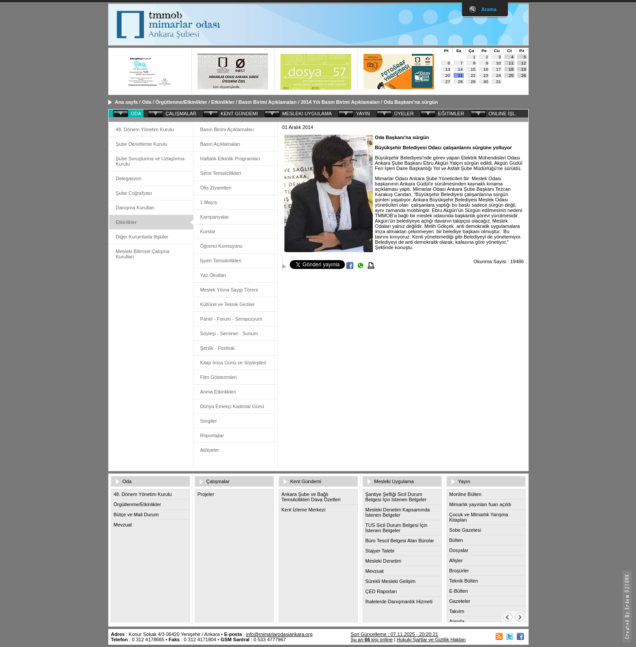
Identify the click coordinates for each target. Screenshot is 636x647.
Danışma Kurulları (135, 207)
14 (460, 69)
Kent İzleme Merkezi (303, 509)
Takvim (456, 611)
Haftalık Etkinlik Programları (230, 158)
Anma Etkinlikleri (218, 391)
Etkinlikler (223, 102)
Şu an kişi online (372, 639)
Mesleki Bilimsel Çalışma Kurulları (143, 254)
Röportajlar (212, 435)
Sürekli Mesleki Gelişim (390, 581)
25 (511, 75)
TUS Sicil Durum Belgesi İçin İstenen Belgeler (396, 527)
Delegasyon (128, 178)
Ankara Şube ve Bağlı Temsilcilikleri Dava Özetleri (311, 497)
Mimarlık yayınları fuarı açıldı (480, 504)
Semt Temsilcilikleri (220, 173)
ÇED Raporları (381, 591)
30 (485, 81)
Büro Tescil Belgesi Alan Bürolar (399, 540)
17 (498, 69)
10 (498, 63)
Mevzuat (123, 524)
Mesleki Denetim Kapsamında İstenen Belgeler (397, 512)
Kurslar (208, 231)
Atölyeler (209, 450)
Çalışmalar (218, 481)
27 (447, 81)
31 (498, 81)
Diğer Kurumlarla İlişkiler (142, 236)
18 (511, 69)
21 (460, 75)
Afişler (456, 560)
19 (523, 69)
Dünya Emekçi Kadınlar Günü (232, 406)
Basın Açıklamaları (220, 144)
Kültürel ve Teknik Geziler (227, 304)
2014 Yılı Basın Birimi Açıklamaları (341, 102)
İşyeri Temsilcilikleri (220, 260)
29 (473, 81)
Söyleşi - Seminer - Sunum (229, 333)
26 (523, 75)
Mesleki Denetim (383, 561)
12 (523, 63)
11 (511, 63)
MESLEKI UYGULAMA (307, 113)
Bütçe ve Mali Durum (136, 514)
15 (473, 69)
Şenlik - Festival (217, 348)
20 (447, 75)
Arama (488, 9)
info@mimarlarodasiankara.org (279, 634)
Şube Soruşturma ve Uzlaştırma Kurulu (150, 161)
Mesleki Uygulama (394, 481)
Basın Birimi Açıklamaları (267, 102)
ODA (136, 113)
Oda (146, 102)
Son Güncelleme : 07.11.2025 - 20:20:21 (394, 634)
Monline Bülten (465, 494)
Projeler (205, 494)
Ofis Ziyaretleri (215, 187)
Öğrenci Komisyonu (221, 246)
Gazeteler (459, 601)
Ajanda (456, 621)
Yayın (464, 481)
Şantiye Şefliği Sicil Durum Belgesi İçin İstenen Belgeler (396, 497)
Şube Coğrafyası (134, 193)
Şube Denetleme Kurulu (141, 144)
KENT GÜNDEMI (239, 113)
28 (460, 81)
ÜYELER (404, 113)
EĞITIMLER (451, 113)
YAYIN (363, 113)
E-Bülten (458, 591)
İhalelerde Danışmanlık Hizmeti (398, 601)
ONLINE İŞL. (502, 113)
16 (485, 69)
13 (447, 69)
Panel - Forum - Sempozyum (231, 319)
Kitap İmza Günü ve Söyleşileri (233, 362)
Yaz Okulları (213, 275)
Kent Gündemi (305, 481)
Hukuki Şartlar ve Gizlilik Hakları (431, 639)
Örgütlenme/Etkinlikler (181, 102)
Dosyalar (458, 550)
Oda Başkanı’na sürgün (411, 102)
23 (485, 75)
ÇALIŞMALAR (181, 113)
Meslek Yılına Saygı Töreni (229, 289)
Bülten (456, 540)
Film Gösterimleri (218, 377)
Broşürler (459, 570)
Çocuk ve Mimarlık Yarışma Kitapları (478, 517)
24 (498, 75)
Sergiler (208, 421)
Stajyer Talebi (379, 550)
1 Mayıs (208, 202)
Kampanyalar (214, 216)
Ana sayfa (126, 102)
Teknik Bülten (463, 580)
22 (473, 75)
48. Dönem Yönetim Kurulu (145, 129)
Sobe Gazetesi (465, 530)
